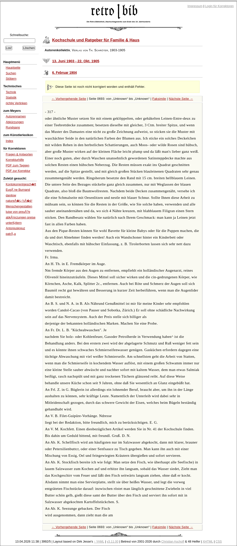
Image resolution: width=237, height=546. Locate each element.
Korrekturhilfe (15, 160)
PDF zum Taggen (17, 165)
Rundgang (13, 127)
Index (9, 141)
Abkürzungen (15, 122)
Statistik (11, 97)
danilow (11, 195)
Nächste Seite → (181, 99)
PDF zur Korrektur (18, 171)
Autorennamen (16, 116)
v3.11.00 (112, 541)
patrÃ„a (11, 234)
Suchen (11, 73)
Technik (11, 92)
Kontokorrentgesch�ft (21, 184)
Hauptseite (13, 67)
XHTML (208, 541)
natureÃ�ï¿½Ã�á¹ (19, 201)
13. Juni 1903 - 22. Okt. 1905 (75, 61)
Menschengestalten (19, 206)
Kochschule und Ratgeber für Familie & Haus (95, 40)
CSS (218, 541)
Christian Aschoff (172, 541)
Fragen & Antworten (19, 154)
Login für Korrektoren (219, 6)
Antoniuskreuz (15, 228)
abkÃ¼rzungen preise (20, 217)
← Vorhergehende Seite (69, 99)
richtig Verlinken (16, 103)
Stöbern (11, 78)
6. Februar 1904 (64, 73)
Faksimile (159, 99)
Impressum (195, 6)
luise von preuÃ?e (18, 212)
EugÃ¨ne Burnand (18, 189)
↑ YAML (99, 541)
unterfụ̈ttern (14, 223)
